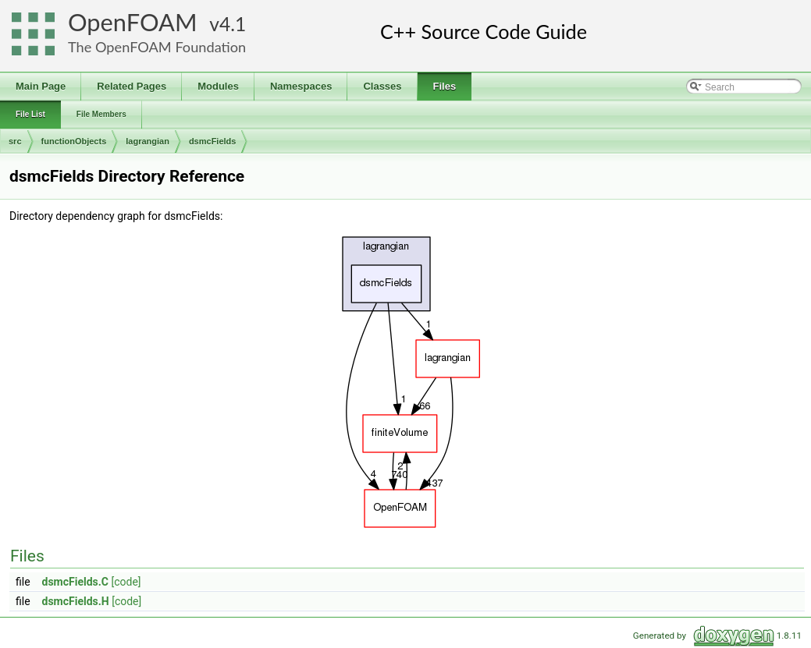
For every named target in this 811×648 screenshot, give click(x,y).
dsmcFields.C (75, 581)
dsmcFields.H (75, 601)
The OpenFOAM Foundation (157, 46)
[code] (126, 581)
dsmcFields (213, 141)
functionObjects (74, 141)
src (15, 141)
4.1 (232, 23)
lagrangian (147, 141)
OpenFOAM (132, 22)
